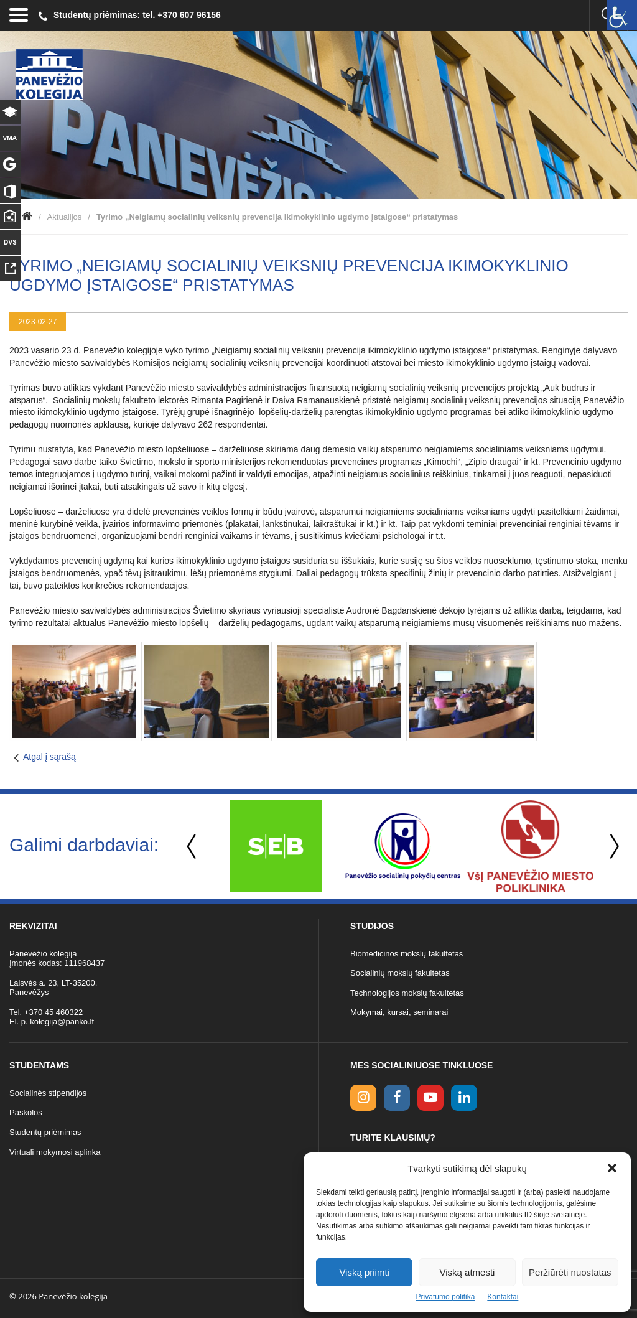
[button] (612, 1168)
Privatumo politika (445, 1296)
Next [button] (612, 847)
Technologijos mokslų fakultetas (407, 993)
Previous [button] (192, 847)
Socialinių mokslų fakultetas (400, 973)
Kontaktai (502, 1296)
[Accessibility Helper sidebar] (622, 15)
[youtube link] (430, 1098)
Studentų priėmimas (45, 1132)
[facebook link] (397, 1098)
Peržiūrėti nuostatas (570, 1272)
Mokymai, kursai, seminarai (399, 1012)
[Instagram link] (363, 1098)
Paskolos (25, 1112)
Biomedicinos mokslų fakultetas (406, 953)
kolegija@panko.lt (62, 1021)
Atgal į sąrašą (49, 757)
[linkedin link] (464, 1098)
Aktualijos (64, 217)
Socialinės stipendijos (47, 1093)
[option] (275, 846)
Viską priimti (364, 1272)
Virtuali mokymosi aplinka (54, 1152)
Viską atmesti (467, 1272)
